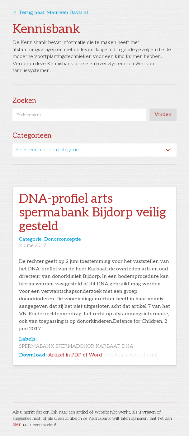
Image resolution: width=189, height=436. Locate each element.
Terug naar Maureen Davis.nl (50, 13)
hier (16, 424)
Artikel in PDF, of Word (102, 355)
